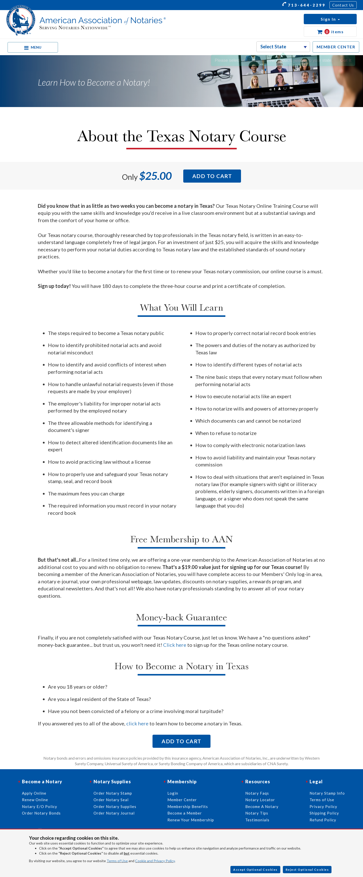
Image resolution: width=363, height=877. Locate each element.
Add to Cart (212, 176)
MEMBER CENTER (336, 46)
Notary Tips (256, 813)
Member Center (182, 799)
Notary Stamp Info (327, 793)
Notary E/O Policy (39, 806)
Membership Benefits (187, 806)
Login (172, 793)
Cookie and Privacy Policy (155, 861)
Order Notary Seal (111, 799)
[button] (330, 19)
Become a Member (184, 813)
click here (137, 723)
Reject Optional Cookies (307, 869)
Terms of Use (117, 861)
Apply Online (34, 793)
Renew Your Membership (190, 820)
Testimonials (257, 820)
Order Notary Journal (114, 813)
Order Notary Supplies (115, 806)
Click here (174, 645)
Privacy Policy (323, 806)
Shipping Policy (324, 813)
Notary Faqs (257, 793)
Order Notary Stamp (113, 793)
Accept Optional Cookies (255, 869)
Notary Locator (260, 799)
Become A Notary (262, 806)
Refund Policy (323, 820)
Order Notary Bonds (41, 813)
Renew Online (35, 799)
